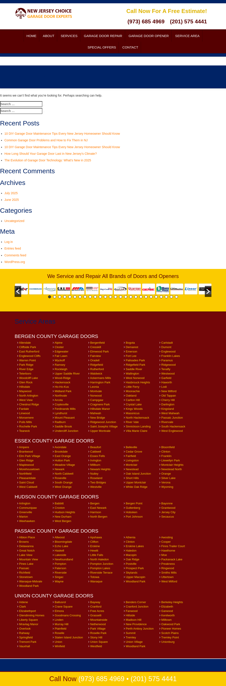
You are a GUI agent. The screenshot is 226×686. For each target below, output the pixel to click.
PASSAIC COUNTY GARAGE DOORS (56, 531)
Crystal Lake (134, 404)
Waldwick (96, 373)
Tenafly (165, 369)
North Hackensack (137, 417)
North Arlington (28, 395)
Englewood (168, 351)
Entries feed (12, 248)
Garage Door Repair (103, 36)
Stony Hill (96, 637)
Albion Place (27, 537)
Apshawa (96, 537)
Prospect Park (135, 568)
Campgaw (96, 400)
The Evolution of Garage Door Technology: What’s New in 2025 (47, 160)
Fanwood (131, 611)
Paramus (167, 360)
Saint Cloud (26, 482)
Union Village (134, 641)
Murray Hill (61, 624)
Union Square (99, 641)
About (48, 36)
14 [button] (115, 296)
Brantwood (26, 451)
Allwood (60, 537)
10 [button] (95, 296)
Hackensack (62, 382)
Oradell (95, 360)
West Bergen (63, 521)
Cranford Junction (137, 606)
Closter (59, 347)
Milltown (166, 619)
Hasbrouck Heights (138, 382)
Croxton (60, 507)
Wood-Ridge (63, 378)
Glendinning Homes (31, 615)
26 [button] (176, 296)
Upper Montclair (136, 482)
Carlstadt (167, 342)
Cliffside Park (27, 347)
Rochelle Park (28, 426)
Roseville (60, 478)
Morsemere (26, 417)
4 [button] (64, 296)
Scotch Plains (170, 633)
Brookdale (61, 451)
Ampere (24, 447)
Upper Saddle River (67, 373)
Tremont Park (27, 641)
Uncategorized (14, 221)
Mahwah (95, 413)
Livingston (132, 460)
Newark (59, 469)
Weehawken (27, 521)
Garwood (167, 611)
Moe (164, 555)
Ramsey (60, 364)
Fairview (95, 356)
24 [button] (166, 296)
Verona (165, 482)
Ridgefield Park (135, 364)
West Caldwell (28, 486)
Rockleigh (61, 369)
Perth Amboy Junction (140, 628)
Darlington (167, 404)
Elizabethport (27, 611)
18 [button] (135, 296)
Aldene (23, 602)
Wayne (59, 581)
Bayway (95, 602)
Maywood (25, 391)
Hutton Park (62, 460)
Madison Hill (133, 619)
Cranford (96, 606)
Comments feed (15, 255)
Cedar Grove (134, 451)
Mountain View (28, 559)
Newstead (132, 469)
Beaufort (95, 447)
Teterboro (25, 373)
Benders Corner (136, 602)
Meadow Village (65, 464)
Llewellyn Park (170, 460)
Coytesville (62, 404)
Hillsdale (24, 386)
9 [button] (90, 296)
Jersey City (168, 512)
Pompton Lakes (100, 568)
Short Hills (132, 478)
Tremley (131, 637)
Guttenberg (133, 507)
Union (58, 641)
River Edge (26, 369)
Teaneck (24, 430)
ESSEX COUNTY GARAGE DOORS (54, 441)
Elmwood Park (99, 351)
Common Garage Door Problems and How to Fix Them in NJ (46, 140)
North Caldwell (64, 473)
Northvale (61, 395)
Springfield (26, 637)
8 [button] (85, 296)
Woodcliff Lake (28, 378)
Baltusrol (60, 602)
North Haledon (99, 559)
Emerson (131, 351)
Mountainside (98, 619)
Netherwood (98, 624)
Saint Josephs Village (104, 426)
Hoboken (131, 512)
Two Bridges (98, 482)
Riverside (61, 572)
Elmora (59, 611)
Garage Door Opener (148, 36)
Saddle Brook (63, 426)
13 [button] (110, 296)
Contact (130, 47)
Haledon (131, 550)
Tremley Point (170, 637)
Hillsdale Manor (100, 408)
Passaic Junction (172, 417)
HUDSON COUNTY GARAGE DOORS (57, 497)
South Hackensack (173, 426)
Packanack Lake (171, 559)
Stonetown (26, 577)
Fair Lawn (61, 356)
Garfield (166, 378)
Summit (131, 633)
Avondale (60, 447)
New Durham (63, 516)
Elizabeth (167, 606)
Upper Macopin (135, 577)
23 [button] (161, 296)
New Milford (169, 391)
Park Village (97, 628)
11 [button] (100, 296)
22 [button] (156, 296)
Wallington (132, 373)
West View (26, 400)
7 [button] (80, 296)
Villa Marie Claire (136, 430)
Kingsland (167, 408)
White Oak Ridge (136, 486)
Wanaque (96, 581)
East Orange (63, 456)
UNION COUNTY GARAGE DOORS (54, 595)
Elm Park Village (29, 456)
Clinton (165, 451)
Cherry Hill (168, 400)
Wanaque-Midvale (30, 581)
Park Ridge (26, 364)
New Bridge (97, 417)
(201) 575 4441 (188, 21)
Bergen (95, 503)
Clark (22, 606)
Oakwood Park (170, 624)
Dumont (166, 347)
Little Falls (96, 555)
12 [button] (105, 296)
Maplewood (26, 464)
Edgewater (61, 351)
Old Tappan (168, 395)
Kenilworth (168, 615)
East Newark (98, 507)
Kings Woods (134, 408)
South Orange (64, 482)
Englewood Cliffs (30, 356)
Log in (8, 242)
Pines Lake (26, 563)
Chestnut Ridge (29, 404)
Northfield (25, 473)
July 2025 (11, 193)
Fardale (24, 408)
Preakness (168, 563)
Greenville (25, 512)
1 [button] (49, 296)
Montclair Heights (172, 464)
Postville (131, 563)
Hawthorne (168, 550)
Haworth (166, 382)
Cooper (166, 541)
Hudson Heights (65, 512)
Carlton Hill (133, 400)
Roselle (59, 633)
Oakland (131, 395)
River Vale (132, 422)
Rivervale (167, 422)
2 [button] (54, 296)
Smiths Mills (169, 572)
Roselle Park (98, 633)
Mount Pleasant (65, 417)
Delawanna (26, 546)
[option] (21, 289)
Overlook (25, 628)
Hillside (130, 615)
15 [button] (120, 296)
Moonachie (133, 391)
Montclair (131, 464)
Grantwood (168, 507)
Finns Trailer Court (173, 546)
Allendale (25, 342)
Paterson (60, 568)
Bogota (130, 342)
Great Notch (27, 550)
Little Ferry (132, 386)
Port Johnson (134, 516)
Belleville (131, 447)
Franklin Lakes (170, 356)
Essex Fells (97, 456)
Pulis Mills (25, 422)
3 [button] (59, 296)
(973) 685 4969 (146, 21)
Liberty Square (28, 619)
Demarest (132, 347)
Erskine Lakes (135, 546)
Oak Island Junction (138, 473)
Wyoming (167, 486)
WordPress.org (14, 262)
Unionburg (168, 641)
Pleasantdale (27, 478)
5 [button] (69, 296)
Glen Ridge (26, 460)
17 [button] (130, 296)
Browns (24, 541)
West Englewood (172, 430)
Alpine (58, 342)
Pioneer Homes (171, 628)
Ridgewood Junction (103, 422)
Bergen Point (134, 503)
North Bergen (98, 516)
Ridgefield (96, 364)
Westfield (96, 646)
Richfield (24, 572)
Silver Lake (168, 478)
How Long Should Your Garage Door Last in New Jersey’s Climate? (50, 153)
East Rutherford (29, 351)
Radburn (60, 422)
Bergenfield (97, 342)
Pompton (60, 563)
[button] (18, 291)
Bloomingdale (63, 541)
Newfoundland (64, 559)
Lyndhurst (61, 413)
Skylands (131, 572)
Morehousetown (29, 469)
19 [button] (140, 296)
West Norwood (135, 378)
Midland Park (63, 391)
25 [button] (171, 296)
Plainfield (60, 628)
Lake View (25, 555)
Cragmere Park (100, 404)
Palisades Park (135, 360)
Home (31, 36)
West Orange (63, 486)
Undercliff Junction (66, 430)
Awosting (167, 537)
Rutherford (97, 369)
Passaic (24, 568)
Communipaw (28, 507)
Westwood (168, 373)
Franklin (166, 456)
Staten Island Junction (69, 637)
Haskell (59, 550)
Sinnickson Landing (138, 426)
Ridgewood (168, 364)
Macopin (131, 555)
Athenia (130, 537)
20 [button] (146, 296)
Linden (59, 619)
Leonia (94, 386)
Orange (166, 473)
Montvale (96, 391)
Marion (23, 516)
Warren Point (27, 360)
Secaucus (167, 516)
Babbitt (59, 503)
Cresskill (95, 347)
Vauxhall (24, 646)
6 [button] (74, 296)
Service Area (187, 36)
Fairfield (131, 456)
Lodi (164, 386)
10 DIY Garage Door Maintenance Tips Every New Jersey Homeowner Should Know (62, 133)
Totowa (94, 577)
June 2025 (11, 199)
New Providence (136, 624)
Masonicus (132, 413)
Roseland (96, 478)
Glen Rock (26, 382)
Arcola (59, 400)
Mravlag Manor (28, 624)
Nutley (94, 473)
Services (69, 36)
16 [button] (125, 296)
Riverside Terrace (101, 572)
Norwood (96, 395)
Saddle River (134, 369)
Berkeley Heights (172, 602)
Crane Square (64, 606)
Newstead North (171, 469)
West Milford (169, 581)
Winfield (60, 646)
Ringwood (167, 568)
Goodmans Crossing (68, 615)
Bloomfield (168, 447)
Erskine (95, 546)
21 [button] (151, 296)
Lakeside (60, 555)
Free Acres (97, 611)
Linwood (24, 413)
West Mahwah (170, 413)
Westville (96, 486)
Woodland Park (136, 581)
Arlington (24, 503)
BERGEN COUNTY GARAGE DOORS (56, 336)
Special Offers (102, 47)
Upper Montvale (100, 430)
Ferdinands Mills (65, 408)
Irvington (95, 460)
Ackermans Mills (100, 378)
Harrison (95, 512)
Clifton (94, 541)
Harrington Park (100, 382)
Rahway (24, 633)
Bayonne (167, 503)
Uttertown (167, 577)
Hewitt (94, 550)
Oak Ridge (132, 559)
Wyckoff (60, 360)
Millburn (95, 464)
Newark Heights (100, 469)
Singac (59, 577)
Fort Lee (131, 356)
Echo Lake (61, 546)
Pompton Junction (101, 563)
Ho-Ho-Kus (62, 386)
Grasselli (96, 615)
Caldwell (95, 451)
